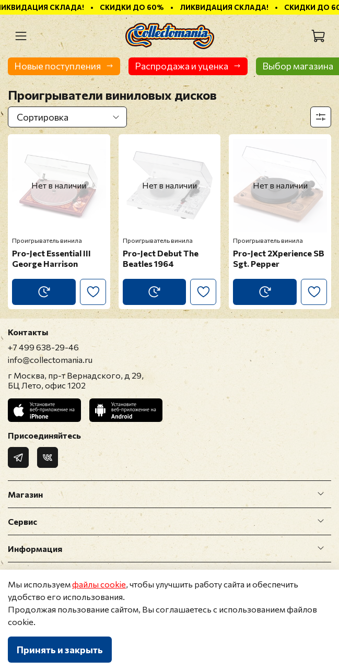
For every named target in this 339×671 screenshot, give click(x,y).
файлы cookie (99, 584)
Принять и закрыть (60, 649)
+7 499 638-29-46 (43, 347)
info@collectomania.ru (50, 359)
